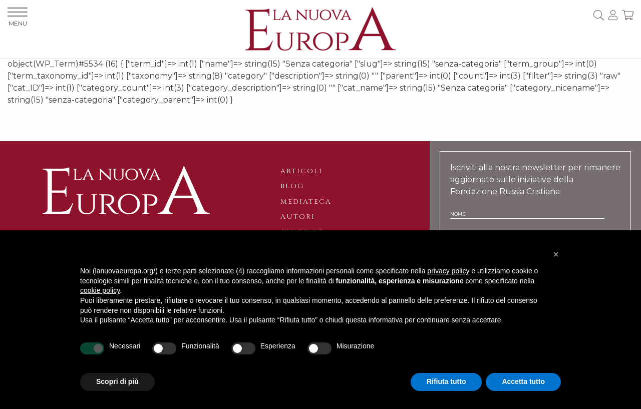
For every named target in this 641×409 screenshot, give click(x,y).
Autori (297, 216)
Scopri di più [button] (117, 381)
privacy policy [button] (448, 271)
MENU (18, 17)
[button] (556, 254)
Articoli (301, 171)
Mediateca (306, 201)
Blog (292, 186)
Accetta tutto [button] (523, 381)
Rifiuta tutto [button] (446, 381)
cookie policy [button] (100, 290)
